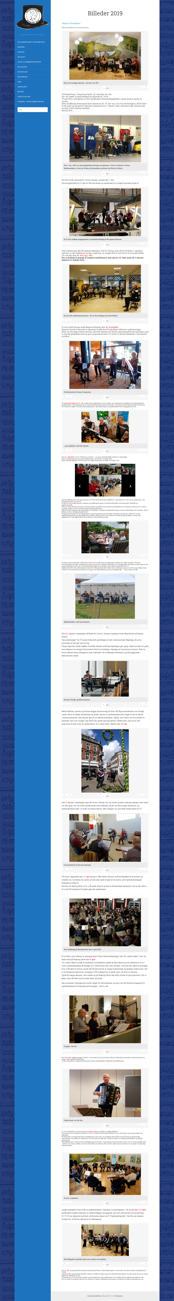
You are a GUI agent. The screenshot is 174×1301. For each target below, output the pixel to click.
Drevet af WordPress (94, 1296)
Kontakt (21, 92)
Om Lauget (21, 57)
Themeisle (119, 1296)
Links (19, 82)
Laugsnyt (21, 52)
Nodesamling (22, 77)
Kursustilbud (23, 72)
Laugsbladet (22, 87)
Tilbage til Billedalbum (71, 23)
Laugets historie (24, 97)
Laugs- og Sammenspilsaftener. (29, 62)
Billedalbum (22, 67)
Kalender (21, 47)
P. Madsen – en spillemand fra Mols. (31, 102)
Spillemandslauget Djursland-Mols (31, 42)
